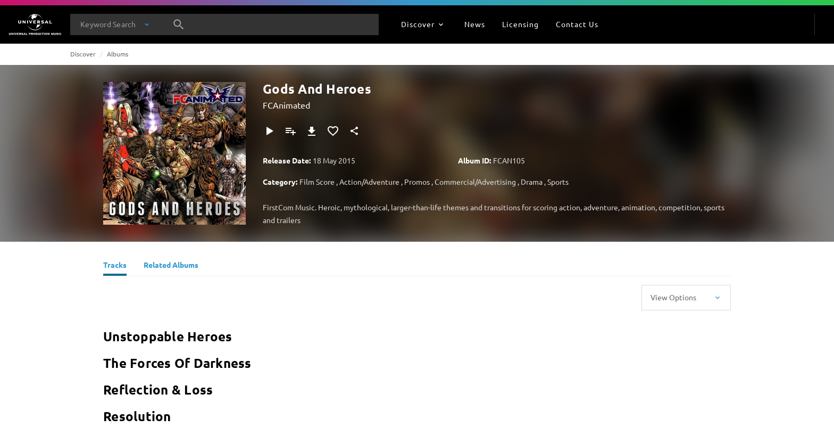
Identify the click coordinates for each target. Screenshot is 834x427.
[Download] (311, 131)
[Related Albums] (171, 266)
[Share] (354, 131)
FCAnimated (286, 105)
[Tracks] (115, 266)
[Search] (178, 24)
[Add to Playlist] (290, 131)
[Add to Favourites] (333, 131)
